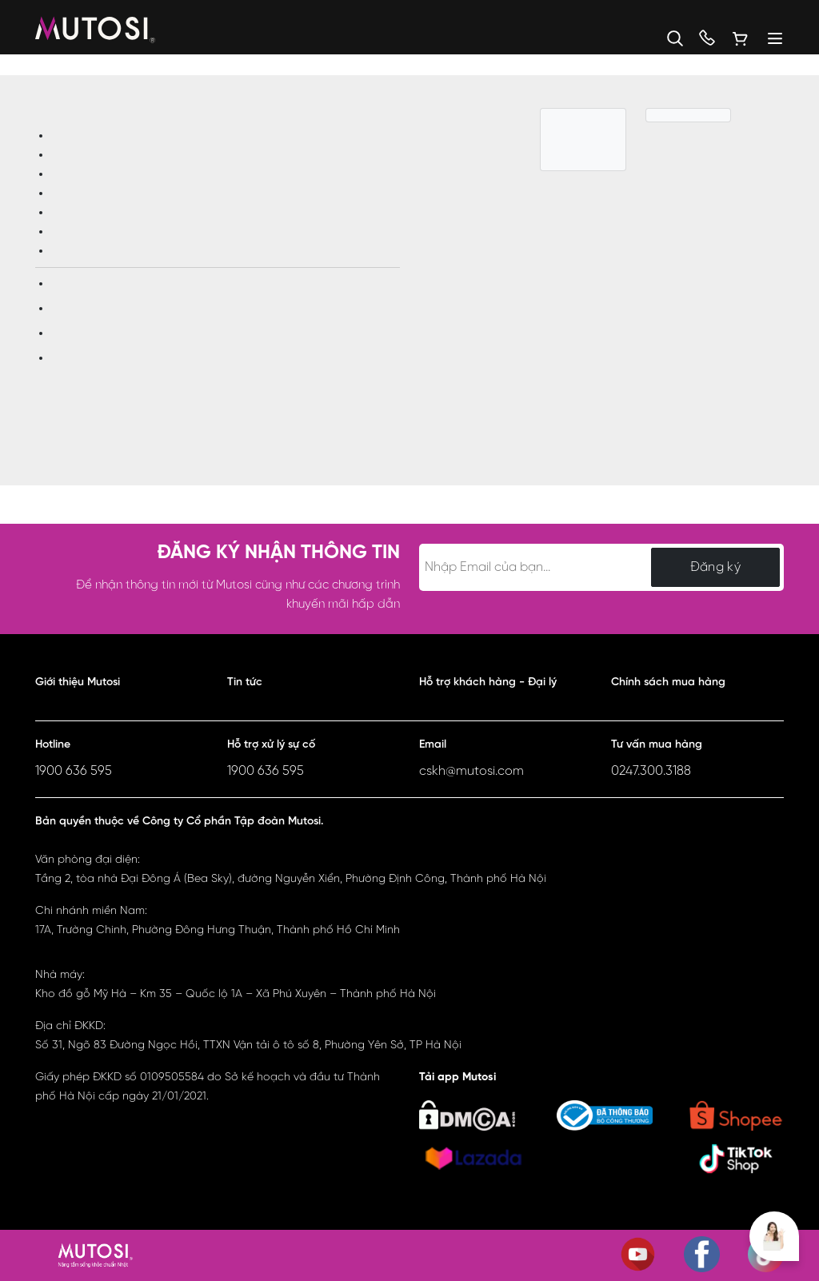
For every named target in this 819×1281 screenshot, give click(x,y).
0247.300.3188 (651, 771)
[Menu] (766, 38)
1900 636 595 (73, 771)
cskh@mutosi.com (471, 771)
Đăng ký (715, 567)
